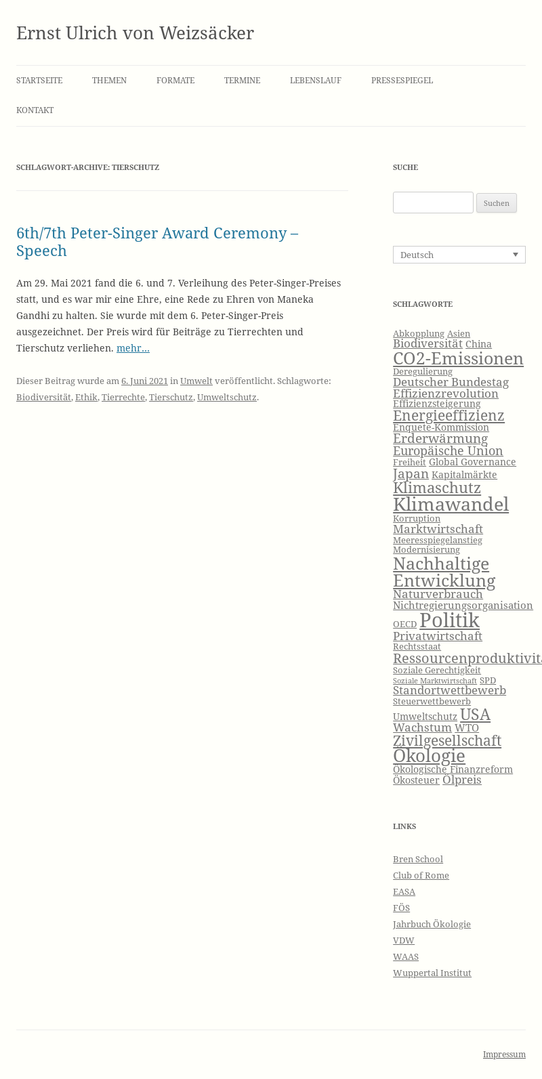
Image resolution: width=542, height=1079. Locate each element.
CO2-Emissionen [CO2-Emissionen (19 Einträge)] (458, 357)
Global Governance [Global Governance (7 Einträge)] (472, 461)
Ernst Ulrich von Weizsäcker (135, 32)
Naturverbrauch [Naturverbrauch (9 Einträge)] (438, 593)
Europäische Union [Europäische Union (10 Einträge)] (448, 450)
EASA (404, 891)
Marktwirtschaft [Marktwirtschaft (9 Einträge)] (438, 528)
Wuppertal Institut (432, 973)
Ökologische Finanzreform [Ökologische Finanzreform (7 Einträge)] (453, 769)
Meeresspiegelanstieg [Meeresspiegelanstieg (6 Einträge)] (437, 540)
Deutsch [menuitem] (417, 255)
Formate (175, 80)
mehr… (133, 347)
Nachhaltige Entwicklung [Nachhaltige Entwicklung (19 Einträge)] (444, 571)
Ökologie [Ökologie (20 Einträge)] (429, 755)
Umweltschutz (227, 397)
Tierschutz (171, 397)
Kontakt (35, 110)
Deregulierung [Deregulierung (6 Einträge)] (423, 371)
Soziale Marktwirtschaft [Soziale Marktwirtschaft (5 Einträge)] (435, 680)
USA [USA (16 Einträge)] (475, 714)
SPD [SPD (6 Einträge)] (488, 680)
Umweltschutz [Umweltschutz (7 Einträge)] (425, 716)
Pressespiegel (402, 80)
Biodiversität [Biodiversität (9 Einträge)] (428, 343)
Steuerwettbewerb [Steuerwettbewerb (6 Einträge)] (432, 701)
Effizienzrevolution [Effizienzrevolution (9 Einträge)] (446, 393)
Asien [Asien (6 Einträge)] (458, 333)
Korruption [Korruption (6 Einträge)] (416, 518)
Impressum (504, 1054)
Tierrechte (123, 397)
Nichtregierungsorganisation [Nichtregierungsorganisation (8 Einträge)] (463, 605)
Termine (242, 80)
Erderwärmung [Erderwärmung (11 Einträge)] (440, 438)
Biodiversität (43, 397)
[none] (459, 254)
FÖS (401, 908)
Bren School (418, 859)
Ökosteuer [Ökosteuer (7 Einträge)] (416, 780)
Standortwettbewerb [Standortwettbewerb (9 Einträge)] (449, 690)
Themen (109, 80)
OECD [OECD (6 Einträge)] (405, 624)
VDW (404, 940)
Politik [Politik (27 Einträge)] (449, 619)
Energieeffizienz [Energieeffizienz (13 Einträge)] (449, 415)
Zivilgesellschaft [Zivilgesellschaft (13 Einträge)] (447, 740)
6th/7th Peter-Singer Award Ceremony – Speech (157, 241)
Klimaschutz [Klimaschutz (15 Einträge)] (437, 487)
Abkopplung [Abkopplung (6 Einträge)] (418, 333)
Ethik (86, 397)
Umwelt (196, 381)
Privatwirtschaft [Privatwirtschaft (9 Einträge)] (437, 635)
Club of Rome (421, 875)
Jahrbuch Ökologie (432, 924)
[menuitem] (459, 254)
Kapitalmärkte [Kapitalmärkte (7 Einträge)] (464, 474)
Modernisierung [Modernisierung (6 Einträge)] (426, 549)
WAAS (406, 956)
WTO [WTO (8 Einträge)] (467, 728)
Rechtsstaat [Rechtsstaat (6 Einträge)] (417, 646)
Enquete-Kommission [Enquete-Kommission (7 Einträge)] (441, 427)
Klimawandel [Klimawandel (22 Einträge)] (451, 503)
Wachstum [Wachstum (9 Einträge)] (422, 727)
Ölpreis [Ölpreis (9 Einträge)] (462, 779)
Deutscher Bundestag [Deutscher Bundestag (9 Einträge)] (451, 381)
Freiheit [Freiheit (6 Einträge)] (409, 462)
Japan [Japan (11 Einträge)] (411, 473)
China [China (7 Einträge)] (478, 343)
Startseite (39, 80)
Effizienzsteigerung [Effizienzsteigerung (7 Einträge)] (437, 403)
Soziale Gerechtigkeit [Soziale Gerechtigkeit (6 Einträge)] (437, 670)
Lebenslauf (315, 80)
